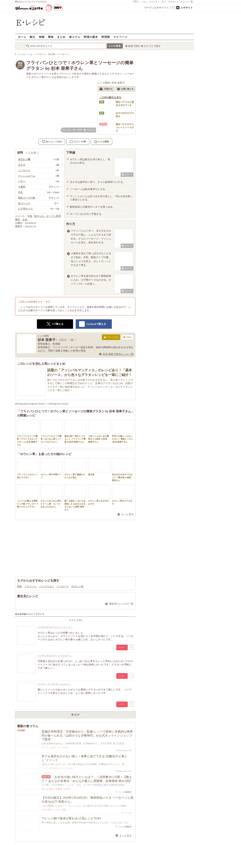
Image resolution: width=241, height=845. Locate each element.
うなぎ (52, 747)
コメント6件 (78, 141)
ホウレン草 (77, 586)
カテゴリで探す (152, 46)
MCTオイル (54, 768)
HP (72, 339)
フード (45, 747)
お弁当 (67, 789)
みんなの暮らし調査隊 (52, 789)
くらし (144, 2)
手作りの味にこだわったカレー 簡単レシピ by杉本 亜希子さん (123, 431)
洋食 (29, 216)
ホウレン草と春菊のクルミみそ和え (75, 468)
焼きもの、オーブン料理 (47, 216)
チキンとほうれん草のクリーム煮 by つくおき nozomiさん (52, 496)
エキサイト (187, 7)
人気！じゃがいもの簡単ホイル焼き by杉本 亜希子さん (99, 431)
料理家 (105, 37)
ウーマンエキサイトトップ (159, 7)
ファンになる (111, 338)
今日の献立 (47, 809)
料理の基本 (91, 37)
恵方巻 (99, 467)
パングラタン (46, 586)
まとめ (61, 37)
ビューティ (154, 2)
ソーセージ (62, 586)
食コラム (74, 37)
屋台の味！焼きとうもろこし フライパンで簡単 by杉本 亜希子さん (75, 431)
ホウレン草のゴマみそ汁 (123, 494)
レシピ (56, 809)
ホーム (22, 37)
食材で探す (134, 46)
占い (164, 2)
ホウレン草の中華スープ (52, 468)
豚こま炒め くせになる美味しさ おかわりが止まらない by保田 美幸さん (75, 497)
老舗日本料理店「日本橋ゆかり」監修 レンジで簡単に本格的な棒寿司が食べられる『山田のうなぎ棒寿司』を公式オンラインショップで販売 (87, 735)
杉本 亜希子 (118, 82)
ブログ (62, 339)
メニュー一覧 (187, 2)
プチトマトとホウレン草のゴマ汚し (28, 468)
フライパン (30, 586)
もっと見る (127, 514)
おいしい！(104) (54, 141)
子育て (136, 2)
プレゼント (173, 2)
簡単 (51, 37)
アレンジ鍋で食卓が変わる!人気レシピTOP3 (71, 818)
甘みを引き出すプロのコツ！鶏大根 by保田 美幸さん (123, 469)
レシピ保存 (103, 141)
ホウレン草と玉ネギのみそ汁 (99, 494)
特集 (42, 37)
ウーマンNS (62, 747)
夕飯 (63, 809)
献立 (32, 37)
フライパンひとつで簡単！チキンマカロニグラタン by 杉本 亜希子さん (28, 433)
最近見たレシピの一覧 (121, 603)
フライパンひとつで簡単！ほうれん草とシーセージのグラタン (52, 431)
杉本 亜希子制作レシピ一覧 (118, 354)
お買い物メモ (125, 89)
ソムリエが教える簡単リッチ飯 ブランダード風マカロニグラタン (28, 496)
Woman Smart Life (124, 750)
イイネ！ (122, 647)
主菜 (24, 219)
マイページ (120, 37)
